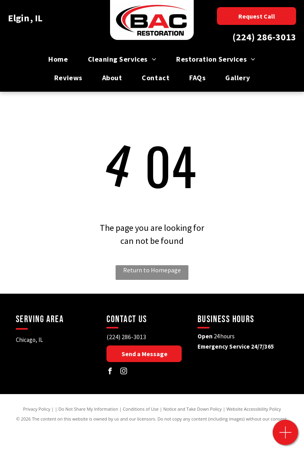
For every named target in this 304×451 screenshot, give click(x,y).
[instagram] (123, 372)
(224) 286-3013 (264, 37)
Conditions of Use (141, 409)
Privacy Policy (36, 409)
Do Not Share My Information (88, 409)
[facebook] (109, 372)
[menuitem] (58, 59)
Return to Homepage (152, 270)
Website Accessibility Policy (253, 409)
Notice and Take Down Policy (192, 409)
